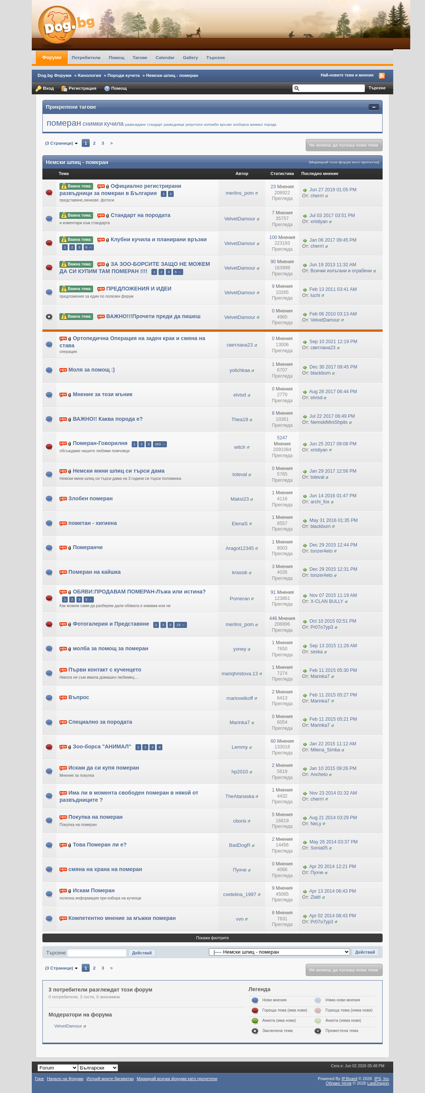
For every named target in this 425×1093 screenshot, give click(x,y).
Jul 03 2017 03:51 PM (332, 216)
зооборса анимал (248, 124)
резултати (193, 124)
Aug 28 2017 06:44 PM (333, 392)
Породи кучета (123, 75)
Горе (39, 1078)
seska (316, 651)
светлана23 (240, 345)
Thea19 (239, 419)
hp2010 (240, 771)
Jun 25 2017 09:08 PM (333, 444)
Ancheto (318, 774)
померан (64, 123)
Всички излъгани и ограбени (341, 270)
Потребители (86, 57)
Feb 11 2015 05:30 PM (333, 670)
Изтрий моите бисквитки (110, 1078)
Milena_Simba (325, 750)
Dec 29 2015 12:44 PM (333, 545)
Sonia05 (318, 848)
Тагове (139, 57)
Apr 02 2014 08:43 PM (332, 915)
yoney (239, 649)
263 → (160, 444)
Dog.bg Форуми (54, 75)
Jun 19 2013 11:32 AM (333, 264)
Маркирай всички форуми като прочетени (177, 1078)
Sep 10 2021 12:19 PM (333, 341)
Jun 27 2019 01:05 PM (333, 189)
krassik (239, 572)
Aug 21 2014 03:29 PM (333, 817)
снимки (93, 123)
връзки (226, 124)
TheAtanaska (239, 796)
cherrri (317, 195)
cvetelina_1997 (239, 894)
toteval (239, 474)
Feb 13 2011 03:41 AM (333, 289)
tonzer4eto (321, 551)
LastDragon (378, 1083)
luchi (315, 295)
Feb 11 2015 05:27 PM (333, 695)
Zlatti (315, 897)
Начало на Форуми (65, 1078)
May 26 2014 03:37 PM (334, 842)
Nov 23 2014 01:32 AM (333, 793)
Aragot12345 (240, 548)
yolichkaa (239, 370)
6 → (89, 247)
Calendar (165, 57)
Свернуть (374, 107)
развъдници (174, 124)
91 (273, 592)
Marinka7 (320, 676)
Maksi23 (239, 499)
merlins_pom (240, 193)
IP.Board (349, 1078)
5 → (178, 272)
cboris (239, 821)
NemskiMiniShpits (328, 422)
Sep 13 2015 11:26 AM (333, 645)
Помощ (116, 57)
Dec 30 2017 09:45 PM (333, 367)
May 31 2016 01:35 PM (334, 520)
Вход (45, 89)
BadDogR (239, 845)
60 (273, 741)
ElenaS (240, 523)
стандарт (155, 124)
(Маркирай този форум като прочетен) (344, 162)
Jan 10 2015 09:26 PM (333, 768)
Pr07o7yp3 (321, 627)
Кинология (89, 75)
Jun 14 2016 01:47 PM (333, 495)
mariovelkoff (240, 698)
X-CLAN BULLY (326, 601)
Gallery (190, 57)
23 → (180, 625)
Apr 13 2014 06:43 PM (332, 891)
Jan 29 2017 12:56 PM (333, 471)
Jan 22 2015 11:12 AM (333, 743)
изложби (211, 124)
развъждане (135, 124)
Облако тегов (339, 1083)
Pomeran (240, 598)
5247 (282, 437)
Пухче (239, 870)
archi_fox (319, 501)
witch (240, 447)
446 (273, 618)
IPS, (381, 1078)
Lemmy (240, 747)
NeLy (315, 823)
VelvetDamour (239, 219)
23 (273, 186)
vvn (239, 919)
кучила (113, 123)
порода (270, 124)
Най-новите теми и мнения (347, 75)
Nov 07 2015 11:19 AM (333, 595)
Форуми (51, 57)
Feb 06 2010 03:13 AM (333, 314)
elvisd (240, 395)
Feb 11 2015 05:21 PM (333, 719)
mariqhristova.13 (239, 673)
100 (273, 237)
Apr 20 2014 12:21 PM (332, 866)
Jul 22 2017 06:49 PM (332, 416)
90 (273, 261)
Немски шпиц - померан (172, 75)
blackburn (320, 373)
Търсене (215, 57)
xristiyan (318, 221)
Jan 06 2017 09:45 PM (333, 240)
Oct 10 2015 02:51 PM (333, 621)
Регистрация (78, 89)
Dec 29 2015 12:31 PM (333, 569)
